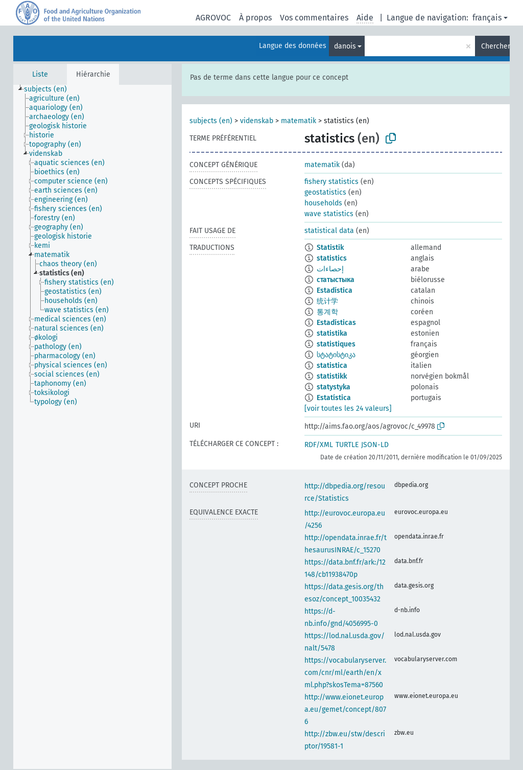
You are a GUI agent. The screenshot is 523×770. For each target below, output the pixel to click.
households (323, 203)
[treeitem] (49, 89)
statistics (332, 258)
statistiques (336, 344)
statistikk (332, 376)
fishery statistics (331, 181)
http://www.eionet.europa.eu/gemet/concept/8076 (345, 709)
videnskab (256, 120)
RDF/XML (318, 444)
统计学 (327, 301)
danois (345, 46)
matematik (298, 120)
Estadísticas (336, 322)
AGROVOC (213, 17)
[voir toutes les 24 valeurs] (348, 408)
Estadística (334, 290)
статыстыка (335, 279)
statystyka (333, 387)
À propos (255, 17)
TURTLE (347, 444)
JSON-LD (375, 444)
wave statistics (328, 213)
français (487, 17)
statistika (332, 333)
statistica (332, 365)
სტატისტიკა (336, 355)
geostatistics (325, 192)
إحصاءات (330, 269)
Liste (40, 74)
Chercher (495, 46)
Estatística (334, 397)
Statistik (330, 247)
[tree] (92, 427)
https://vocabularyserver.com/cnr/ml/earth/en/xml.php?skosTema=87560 (345, 672)
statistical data (329, 230)
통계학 (327, 312)
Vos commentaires (314, 17)
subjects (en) (210, 120)
